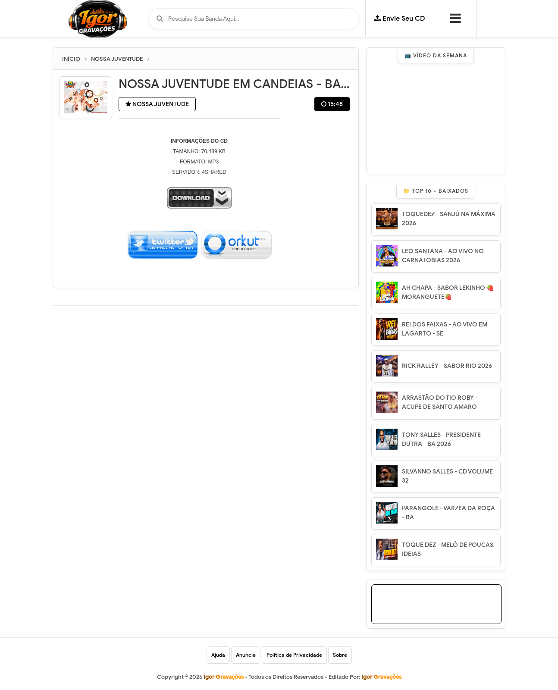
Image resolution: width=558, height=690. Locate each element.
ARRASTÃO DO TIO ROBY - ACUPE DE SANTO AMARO (440, 402)
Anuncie (246, 655)
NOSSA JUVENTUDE (157, 104)
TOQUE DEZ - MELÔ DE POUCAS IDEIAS (447, 549)
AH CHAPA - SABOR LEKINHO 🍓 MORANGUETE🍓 (448, 292)
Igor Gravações (381, 677)
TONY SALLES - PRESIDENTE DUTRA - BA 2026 (441, 439)
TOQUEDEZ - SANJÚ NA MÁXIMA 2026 (448, 218)
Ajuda (218, 655)
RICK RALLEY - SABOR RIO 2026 (447, 366)
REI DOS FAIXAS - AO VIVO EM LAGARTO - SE (444, 329)
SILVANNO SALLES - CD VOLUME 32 (447, 476)
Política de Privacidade (294, 655)
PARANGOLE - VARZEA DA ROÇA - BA (448, 513)
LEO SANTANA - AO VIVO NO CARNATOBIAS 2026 (443, 256)
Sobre (340, 655)
